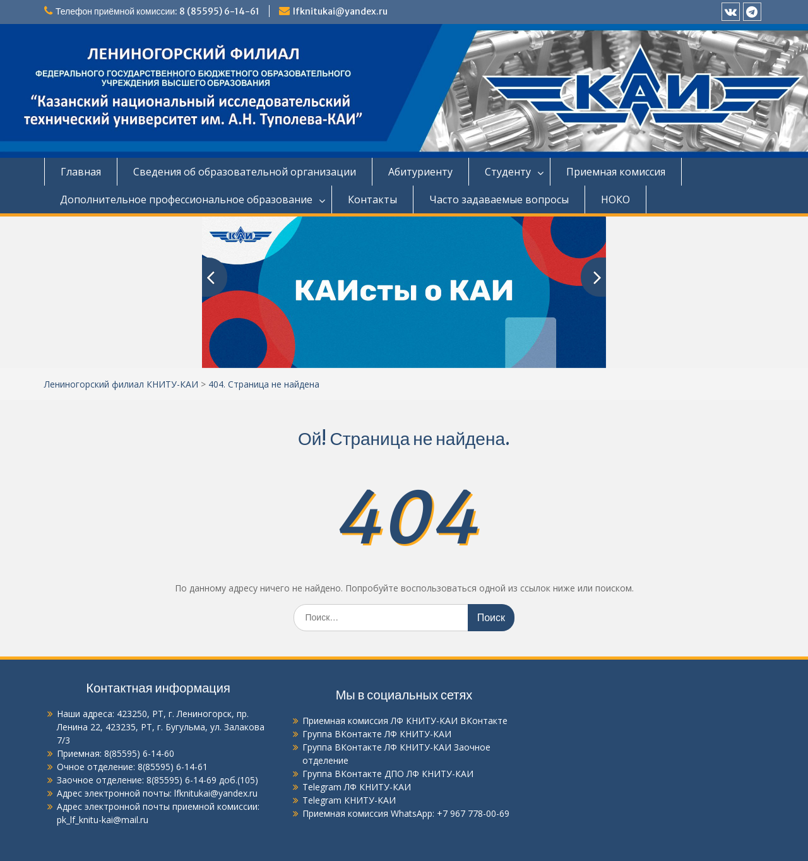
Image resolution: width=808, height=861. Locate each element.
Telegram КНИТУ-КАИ (349, 800)
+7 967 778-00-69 (473, 813)
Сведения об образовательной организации (244, 172)
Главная (81, 172)
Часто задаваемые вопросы (499, 199)
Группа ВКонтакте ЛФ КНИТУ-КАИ (376, 734)
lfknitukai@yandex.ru (340, 11)
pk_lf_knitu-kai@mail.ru (102, 820)
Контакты (372, 199)
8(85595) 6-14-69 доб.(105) (202, 780)
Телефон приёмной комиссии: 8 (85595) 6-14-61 (157, 11)
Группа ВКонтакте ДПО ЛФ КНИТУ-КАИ (387, 774)
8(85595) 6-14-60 (139, 753)
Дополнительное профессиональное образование (186, 199)
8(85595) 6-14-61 (173, 767)
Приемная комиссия (615, 172)
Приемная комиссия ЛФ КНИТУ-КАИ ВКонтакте (405, 721)
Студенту (508, 172)
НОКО (615, 199)
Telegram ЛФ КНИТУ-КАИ (356, 787)
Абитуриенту (420, 172)
